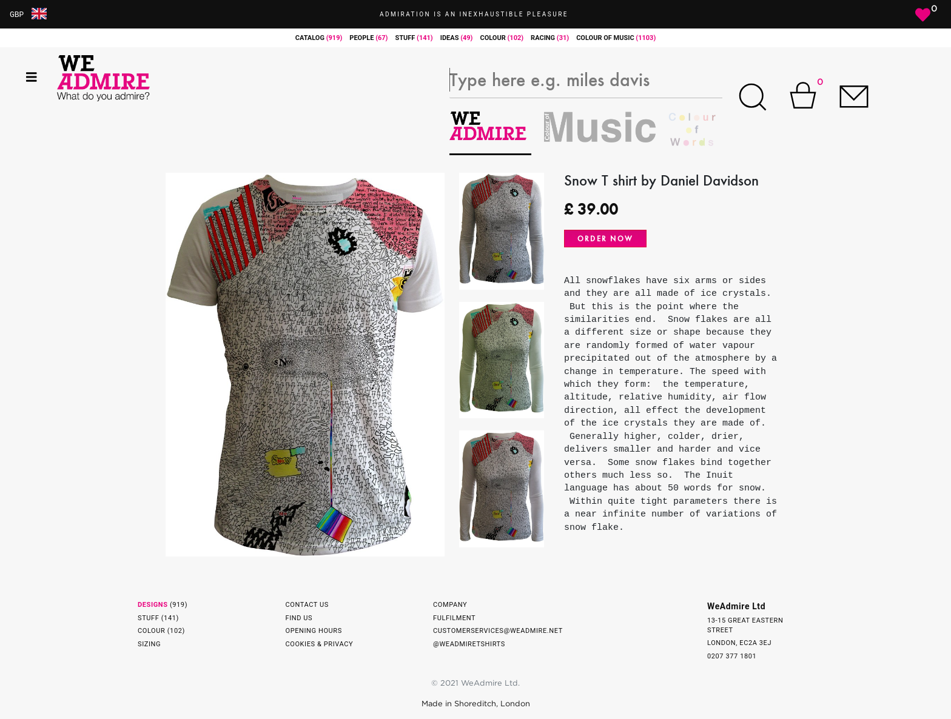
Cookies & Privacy (320, 644)
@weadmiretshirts (469, 644)
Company (450, 605)
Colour (151, 631)
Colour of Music (616, 38)
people (368, 38)
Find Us (299, 618)
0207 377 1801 (731, 656)
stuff (413, 38)
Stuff (148, 618)
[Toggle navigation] (31, 77)
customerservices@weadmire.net (498, 631)
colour (501, 38)
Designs (153, 605)
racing (550, 38)
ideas (456, 38)
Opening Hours (314, 631)
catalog (319, 38)
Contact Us (307, 605)
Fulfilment (454, 618)
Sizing (149, 644)
